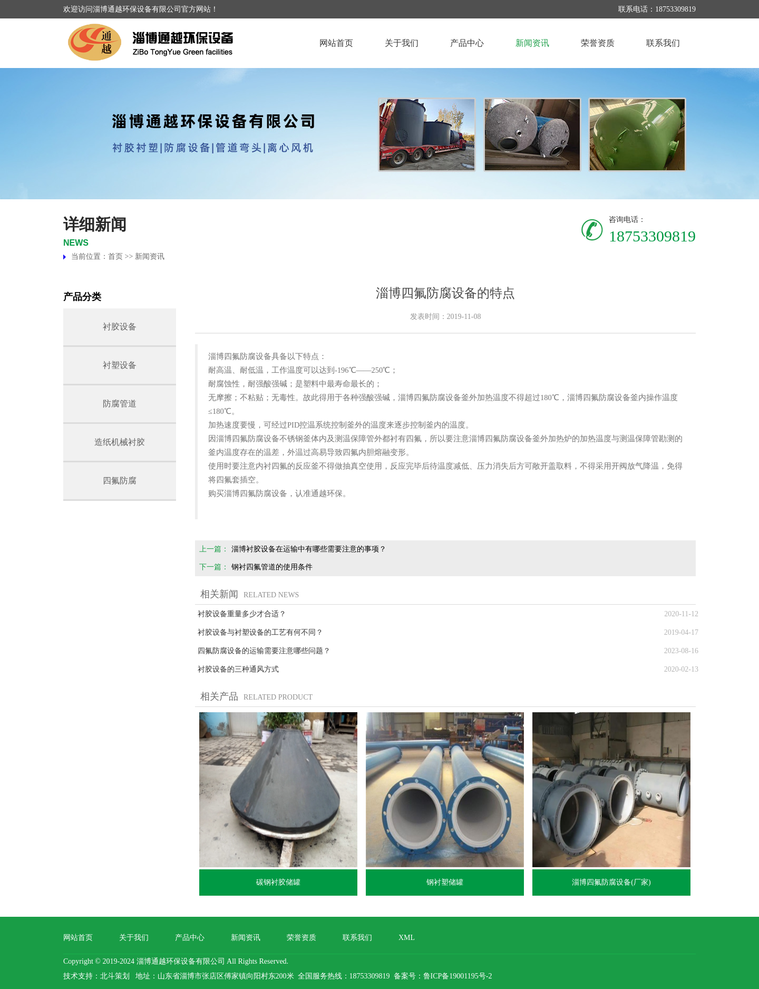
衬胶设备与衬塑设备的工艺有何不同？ (260, 632)
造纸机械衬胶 (119, 442)
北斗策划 (115, 976)
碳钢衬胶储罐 (278, 882)
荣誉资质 (598, 42)
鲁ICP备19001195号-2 (457, 976)
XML (406, 938)
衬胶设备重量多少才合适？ (242, 614)
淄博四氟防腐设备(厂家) (611, 882)
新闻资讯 (532, 42)
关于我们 (402, 42)
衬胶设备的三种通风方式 (238, 669)
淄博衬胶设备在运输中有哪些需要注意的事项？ (308, 549)
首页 (115, 256)
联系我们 (663, 42)
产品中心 (467, 42)
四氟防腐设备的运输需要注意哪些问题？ (264, 651)
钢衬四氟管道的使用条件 (272, 567)
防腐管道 (120, 403)
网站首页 (336, 42)
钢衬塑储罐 (444, 882)
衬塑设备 (120, 365)
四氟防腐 (120, 480)
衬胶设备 (120, 326)
